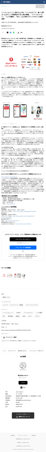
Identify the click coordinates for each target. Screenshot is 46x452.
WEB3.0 (18, 312)
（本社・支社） (14, 323)
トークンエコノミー (8, 312)
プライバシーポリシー (23, 435)
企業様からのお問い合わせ (23, 442)
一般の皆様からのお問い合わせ (23, 446)
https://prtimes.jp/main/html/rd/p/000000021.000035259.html (16, 330)
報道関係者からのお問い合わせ (23, 439)
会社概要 (13, 435)
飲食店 (17, 316)
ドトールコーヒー (28, 312)
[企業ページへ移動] (23, 366)
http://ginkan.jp (19, 391)
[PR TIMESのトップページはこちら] (6, 2)
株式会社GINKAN (22, 350)
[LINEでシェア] (13, 32)
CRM (23, 316)
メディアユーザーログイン (23, 239)
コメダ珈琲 (39, 312)
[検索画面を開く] (44, 2)
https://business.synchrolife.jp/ (9, 177)
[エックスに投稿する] (7, 32)
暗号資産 (10, 316)
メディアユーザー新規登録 (23, 247)
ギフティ (37, 316)
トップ (4, 350)
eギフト (30, 316)
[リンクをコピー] (21, 32)
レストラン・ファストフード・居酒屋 (13, 305)
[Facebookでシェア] (10, 32)
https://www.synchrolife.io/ (12, 220)
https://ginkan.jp (11, 203)
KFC (4, 316)
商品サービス (6, 297)
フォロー (23, 382)
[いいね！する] (2, 32)
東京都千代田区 (5, 323)
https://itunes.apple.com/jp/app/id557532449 (24, 211)
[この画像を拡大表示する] (7, 276)
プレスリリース (12, 350)
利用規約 (34, 435)
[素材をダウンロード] (18, 32)
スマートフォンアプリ (32, 305)
